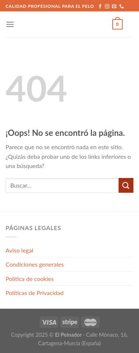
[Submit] (126, 185)
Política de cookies (30, 278)
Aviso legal (19, 250)
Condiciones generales (35, 264)
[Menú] (10, 24)
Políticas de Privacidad (34, 292)
